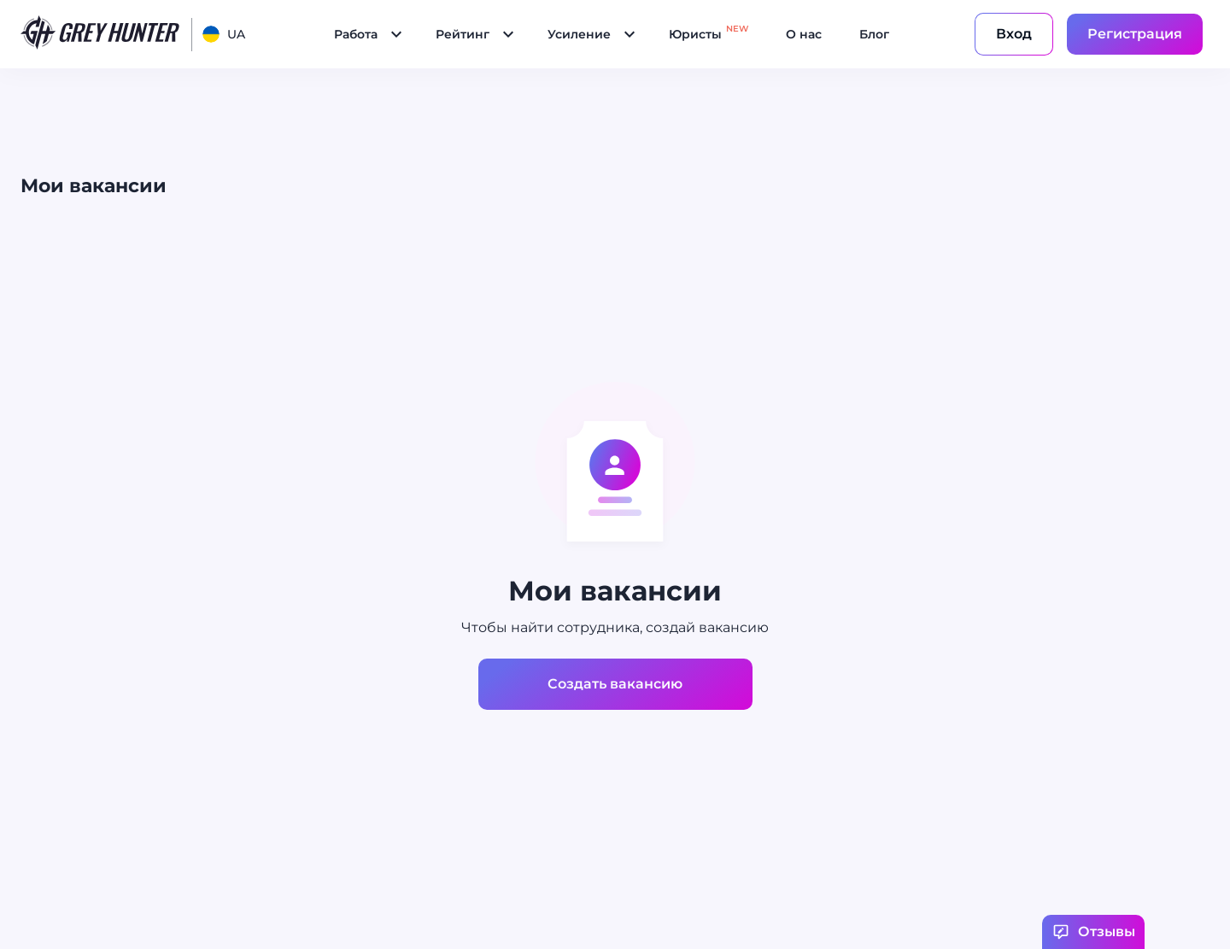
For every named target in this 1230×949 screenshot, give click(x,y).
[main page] (100, 34)
